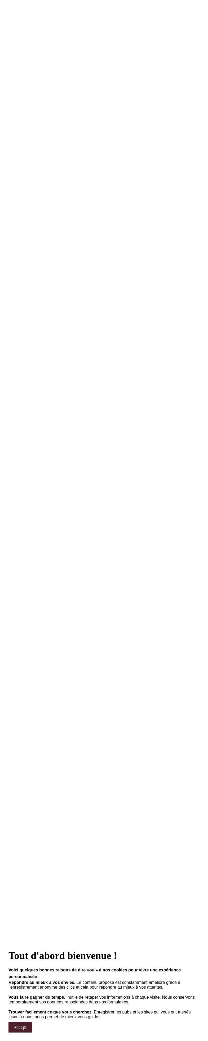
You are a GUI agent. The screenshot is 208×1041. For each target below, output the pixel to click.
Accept (20, 1027)
